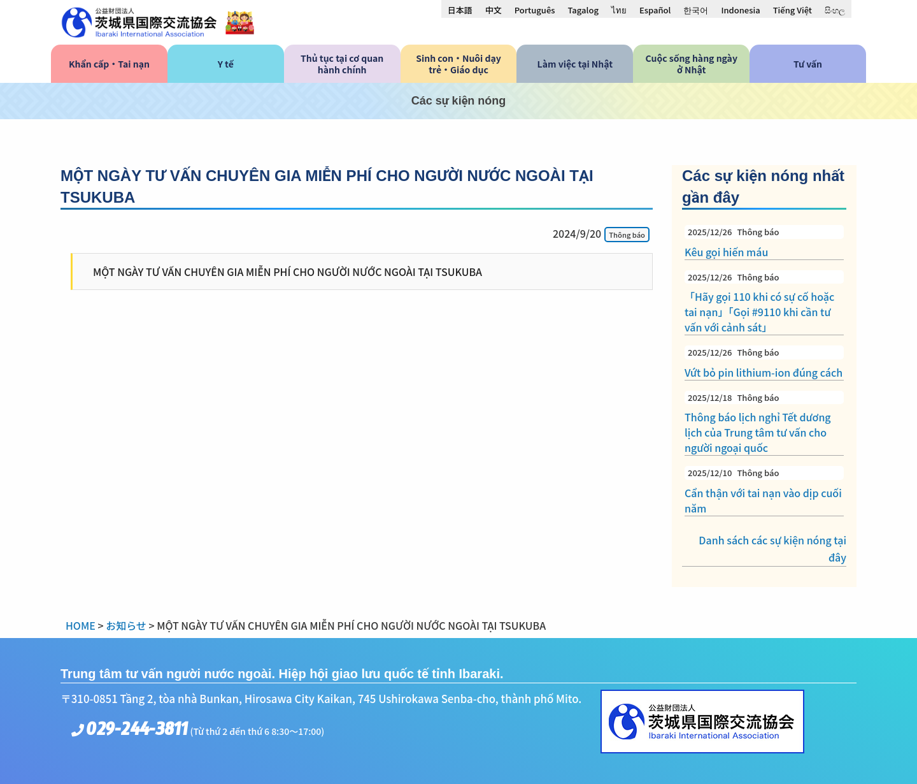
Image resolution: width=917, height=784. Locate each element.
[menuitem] (460, 9)
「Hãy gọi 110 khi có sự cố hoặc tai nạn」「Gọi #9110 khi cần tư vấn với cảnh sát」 (764, 302)
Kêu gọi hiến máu (764, 242)
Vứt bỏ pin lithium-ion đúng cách (764, 362)
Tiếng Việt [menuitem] (792, 10)
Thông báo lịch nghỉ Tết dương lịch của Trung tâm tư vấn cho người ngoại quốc (764, 423)
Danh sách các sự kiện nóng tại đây (772, 548)
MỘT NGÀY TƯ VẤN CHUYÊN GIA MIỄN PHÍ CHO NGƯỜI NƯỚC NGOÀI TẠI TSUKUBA (287, 271)
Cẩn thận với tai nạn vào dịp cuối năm (764, 491)
